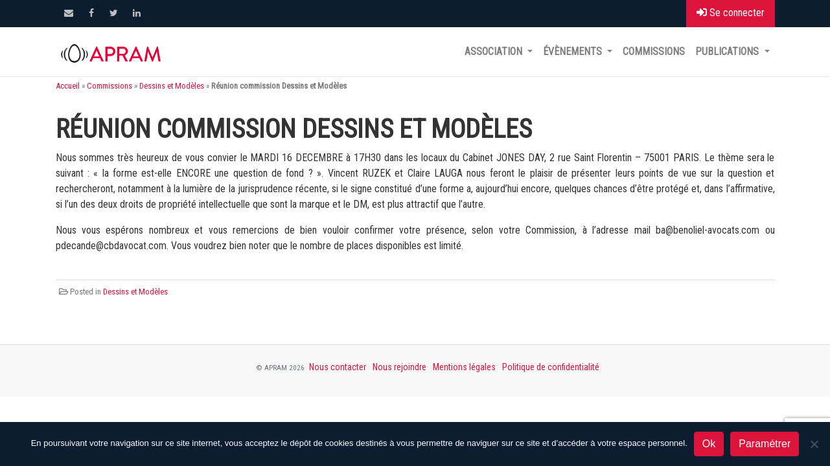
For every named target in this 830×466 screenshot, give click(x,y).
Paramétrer (764, 443)
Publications (728, 51)
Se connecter (731, 12)
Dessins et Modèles (171, 86)
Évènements (574, 51)
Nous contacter (337, 367)
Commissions (654, 51)
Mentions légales (464, 367)
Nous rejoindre (399, 367)
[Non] (813, 444)
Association (495, 51)
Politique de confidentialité (550, 367)
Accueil (68, 86)
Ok (708, 443)
